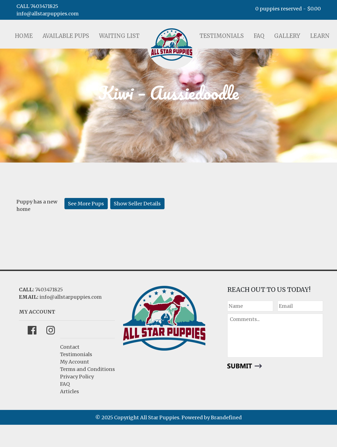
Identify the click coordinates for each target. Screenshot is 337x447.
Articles (69, 391)
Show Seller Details (137, 203)
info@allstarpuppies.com (47, 13)
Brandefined (226, 417)
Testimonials (222, 35)
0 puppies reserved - (288, 8)
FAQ (259, 35)
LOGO (171, 44)
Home (24, 35)
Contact (70, 347)
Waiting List (119, 35)
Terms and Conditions (87, 369)
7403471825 (49, 289)
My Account (74, 362)
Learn (320, 35)
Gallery (287, 35)
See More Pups (86, 203)
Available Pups (66, 35)
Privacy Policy (77, 376)
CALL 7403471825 (37, 6)
